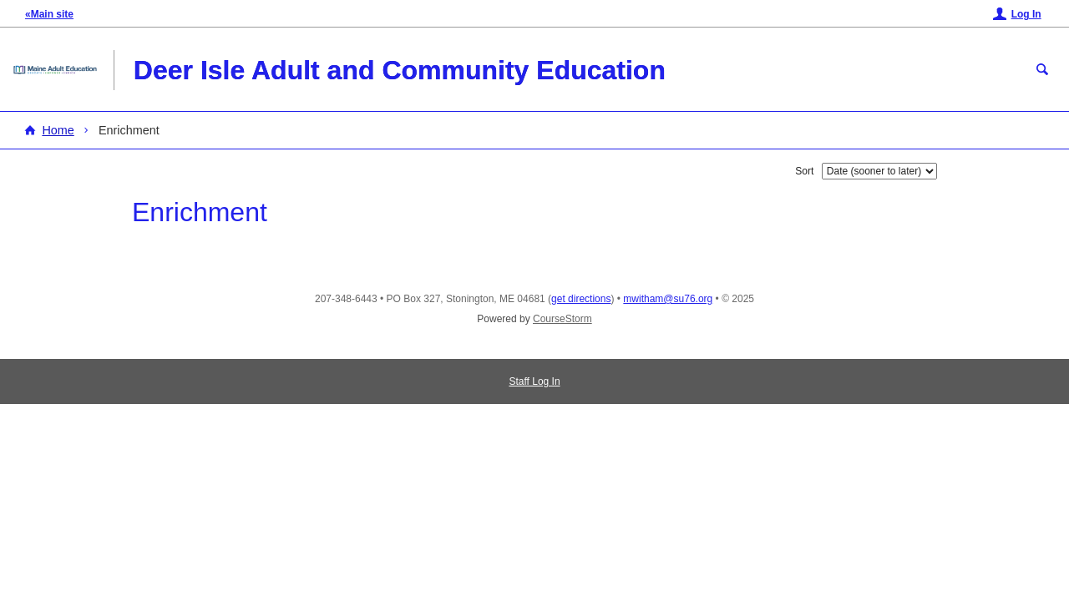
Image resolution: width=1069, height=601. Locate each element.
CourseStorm (562, 319)
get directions (580, 299)
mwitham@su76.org (667, 299)
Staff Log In (534, 381)
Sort (804, 171)
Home (57, 130)
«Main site (49, 14)
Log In (1026, 14)
